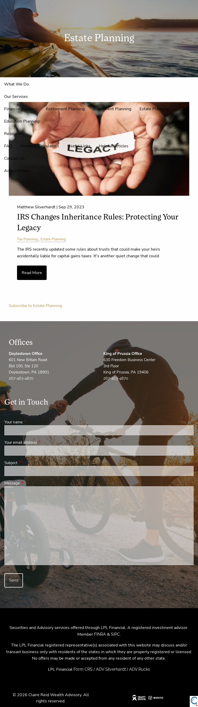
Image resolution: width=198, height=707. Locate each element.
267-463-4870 (21, 378)
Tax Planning (27, 239)
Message (30, 483)
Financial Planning (21, 109)
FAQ (8, 146)
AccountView (16, 171)
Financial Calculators (40, 146)
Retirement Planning (65, 109)
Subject (29, 462)
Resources (14, 134)
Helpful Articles (113, 146)
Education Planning (21, 121)
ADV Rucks (139, 669)
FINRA (100, 634)
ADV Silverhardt (111, 669)
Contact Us (14, 158)
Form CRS (83, 669)
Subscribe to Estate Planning (35, 306)
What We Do (16, 84)
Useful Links (78, 146)
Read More (32, 273)
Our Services (16, 96)
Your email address (38, 442)
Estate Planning (154, 109)
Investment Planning (112, 109)
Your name (31, 422)
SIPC (115, 634)
